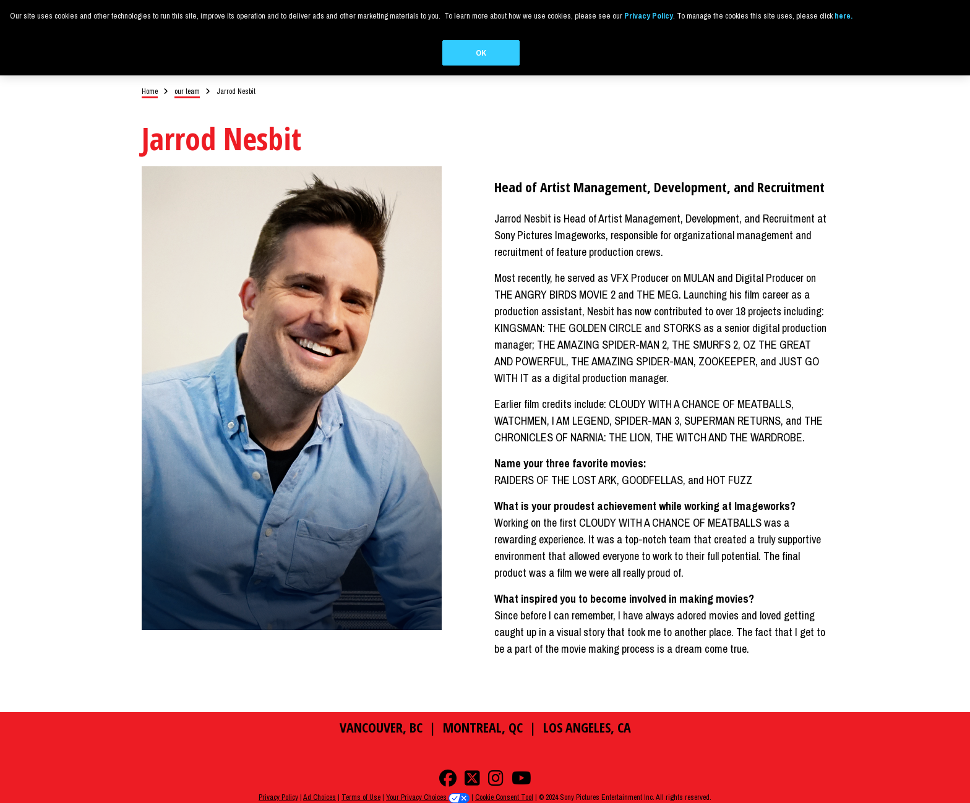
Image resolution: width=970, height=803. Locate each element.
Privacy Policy (278, 797)
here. (843, 16)
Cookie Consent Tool (504, 797)
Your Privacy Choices (428, 797)
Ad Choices (319, 797)
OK (481, 53)
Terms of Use (360, 797)
